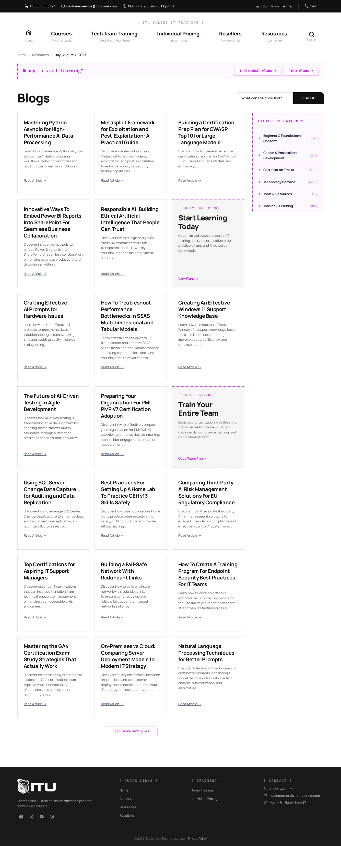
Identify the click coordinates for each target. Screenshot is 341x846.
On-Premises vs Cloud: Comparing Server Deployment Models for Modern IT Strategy (128, 656)
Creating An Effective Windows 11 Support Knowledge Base (204, 309)
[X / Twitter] (31, 817)
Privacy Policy (197, 838)
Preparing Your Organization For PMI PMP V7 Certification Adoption (126, 405)
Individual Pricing (204, 798)
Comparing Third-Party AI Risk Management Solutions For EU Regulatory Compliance (206, 492)
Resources (40, 54)
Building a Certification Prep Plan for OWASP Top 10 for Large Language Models (206, 132)
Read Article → (35, 180)
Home (22, 54)
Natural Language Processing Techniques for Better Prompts (206, 653)
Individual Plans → (258, 71)
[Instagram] (52, 817)
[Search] (311, 36)
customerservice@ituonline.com (89, 6)
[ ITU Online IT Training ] (170, 22)
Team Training (202, 790)
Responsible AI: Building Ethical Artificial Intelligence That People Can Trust (130, 219)
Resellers (127, 815)
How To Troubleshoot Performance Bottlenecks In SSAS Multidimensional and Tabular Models (127, 316)
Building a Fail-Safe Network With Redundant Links (124, 571)
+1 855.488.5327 (40, 6)
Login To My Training (274, 6)
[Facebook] (21, 817)
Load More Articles (130, 731)
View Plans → (188, 278)
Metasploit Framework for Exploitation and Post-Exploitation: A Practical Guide (127, 132)
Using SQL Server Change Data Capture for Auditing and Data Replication (50, 492)
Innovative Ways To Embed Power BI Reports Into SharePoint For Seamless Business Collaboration (52, 222)
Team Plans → (301, 71)
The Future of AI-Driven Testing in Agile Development (51, 402)
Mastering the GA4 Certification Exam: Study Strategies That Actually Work (50, 656)
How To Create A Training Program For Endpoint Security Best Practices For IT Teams (207, 574)
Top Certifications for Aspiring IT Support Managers (49, 571)
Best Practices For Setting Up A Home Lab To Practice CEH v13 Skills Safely (128, 492)
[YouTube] (41, 817)
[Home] (29, 36)
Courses (126, 798)
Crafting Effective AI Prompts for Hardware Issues (45, 309)
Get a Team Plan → (192, 458)
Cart (310, 6)
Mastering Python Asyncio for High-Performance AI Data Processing (48, 132)
